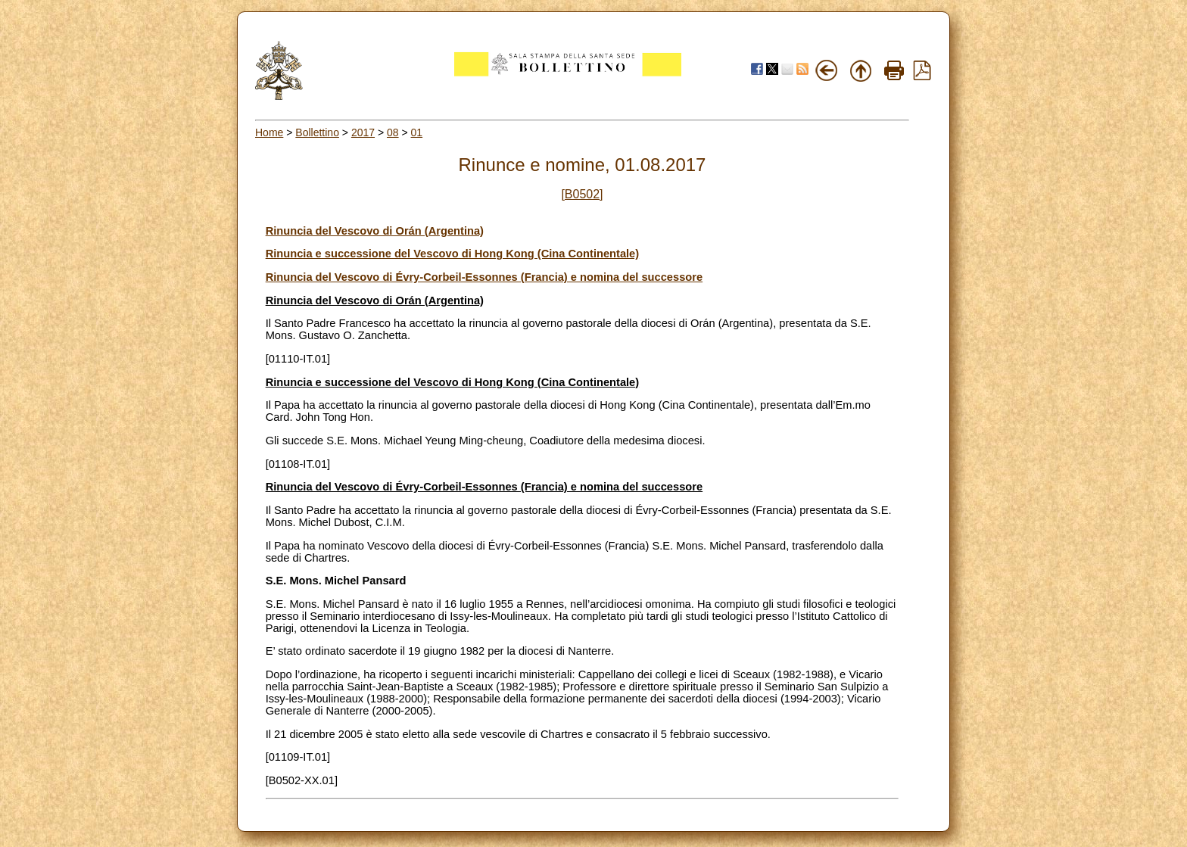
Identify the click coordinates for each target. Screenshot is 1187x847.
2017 (363, 132)
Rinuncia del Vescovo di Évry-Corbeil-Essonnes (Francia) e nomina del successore (484, 277)
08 (393, 132)
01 (417, 132)
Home (269, 132)
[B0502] (582, 194)
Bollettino (317, 132)
